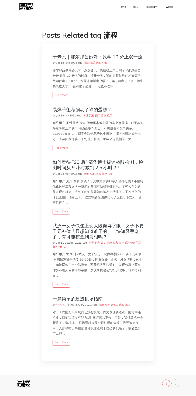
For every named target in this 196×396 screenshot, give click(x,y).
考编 (85, 115)
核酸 (98, 173)
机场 (101, 304)
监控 (55, 246)
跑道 (127, 304)
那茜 (92, 62)
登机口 (114, 304)
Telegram (151, 6)
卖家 (115, 242)
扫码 (110, 173)
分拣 (103, 242)
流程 (98, 62)
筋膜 (109, 242)
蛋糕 (103, 115)
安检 (107, 304)
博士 (104, 173)
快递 (91, 242)
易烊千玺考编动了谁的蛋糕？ (82, 109)
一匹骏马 (61, 304)
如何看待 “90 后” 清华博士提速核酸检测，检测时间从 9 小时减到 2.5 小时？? (98, 164)
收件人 (62, 246)
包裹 (97, 242)
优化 (92, 173)
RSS (135, 6)
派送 (127, 242)
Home (122, 6)
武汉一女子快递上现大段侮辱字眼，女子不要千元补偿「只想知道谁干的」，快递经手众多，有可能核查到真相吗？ (98, 231)
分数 (104, 62)
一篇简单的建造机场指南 (78, 299)
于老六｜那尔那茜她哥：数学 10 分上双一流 (97, 57)
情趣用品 (135, 242)
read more (61, 95)
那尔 (87, 62)
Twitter (168, 6)
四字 (97, 115)
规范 (109, 115)
